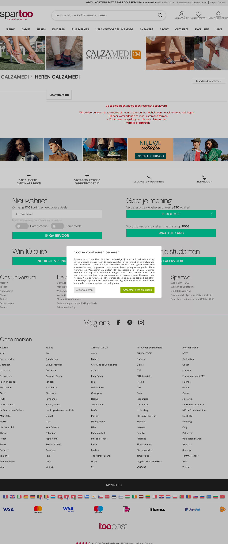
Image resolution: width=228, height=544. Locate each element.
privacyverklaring (104, 283)
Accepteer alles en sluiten (137, 290)
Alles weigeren (84, 290)
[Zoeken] (160, 15)
